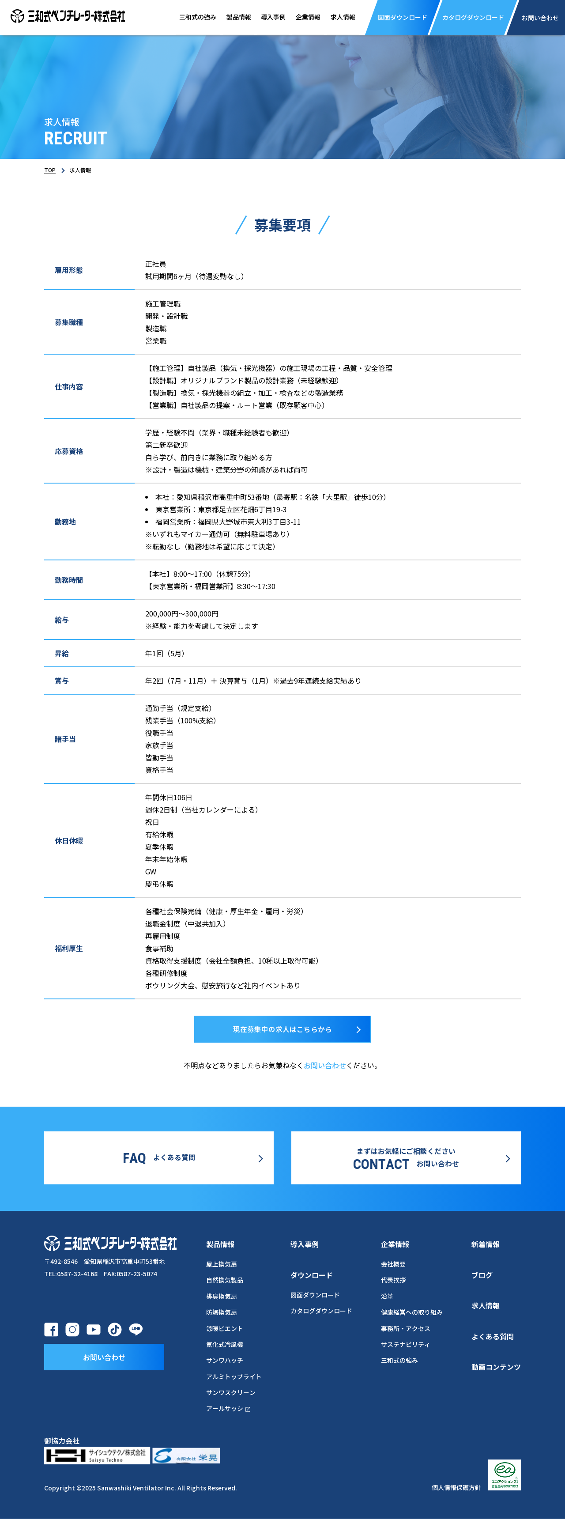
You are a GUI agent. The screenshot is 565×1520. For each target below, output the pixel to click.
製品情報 (228, 17)
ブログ (482, 1276)
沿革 (387, 1297)
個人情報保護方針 (456, 1489)
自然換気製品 (224, 1281)
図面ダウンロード (315, 1296)
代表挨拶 (393, 1281)
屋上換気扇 (221, 1265)
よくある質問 (492, 1337)
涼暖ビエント (224, 1329)
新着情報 (485, 1245)
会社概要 (393, 1265)
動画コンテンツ (496, 1368)
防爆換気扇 (221, 1313)
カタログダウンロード (321, 1312)
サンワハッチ (224, 1361)
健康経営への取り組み (412, 1313)
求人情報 (337, 17)
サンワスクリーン (231, 1393)
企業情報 (301, 17)
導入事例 (264, 17)
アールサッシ (229, 1410)
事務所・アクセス (405, 1329)
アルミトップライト (234, 1377)
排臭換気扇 (221, 1297)
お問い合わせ (325, 1068)
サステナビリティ (405, 1345)
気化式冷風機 (224, 1345)
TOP (50, 170)
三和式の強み (185, 17)
